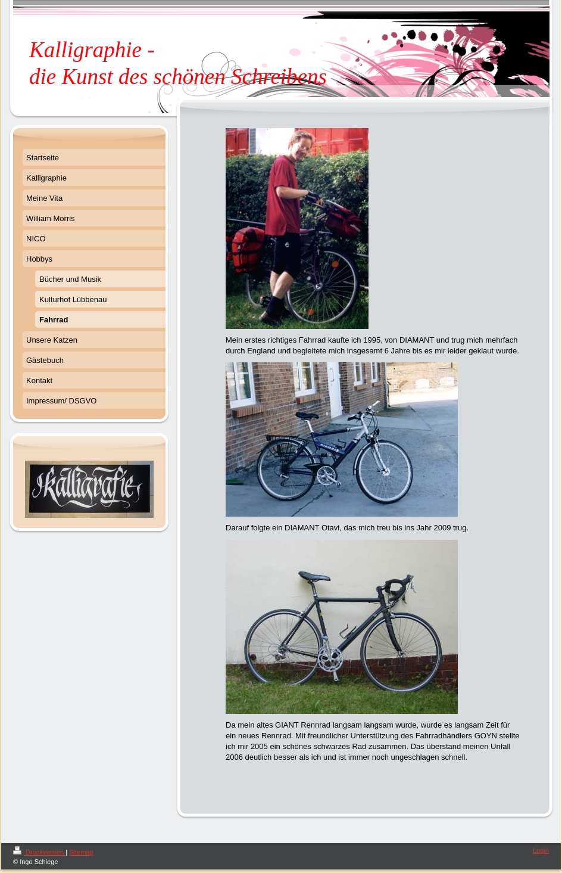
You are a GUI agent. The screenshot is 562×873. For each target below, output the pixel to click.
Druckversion (39, 852)
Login (541, 850)
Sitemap (81, 852)
